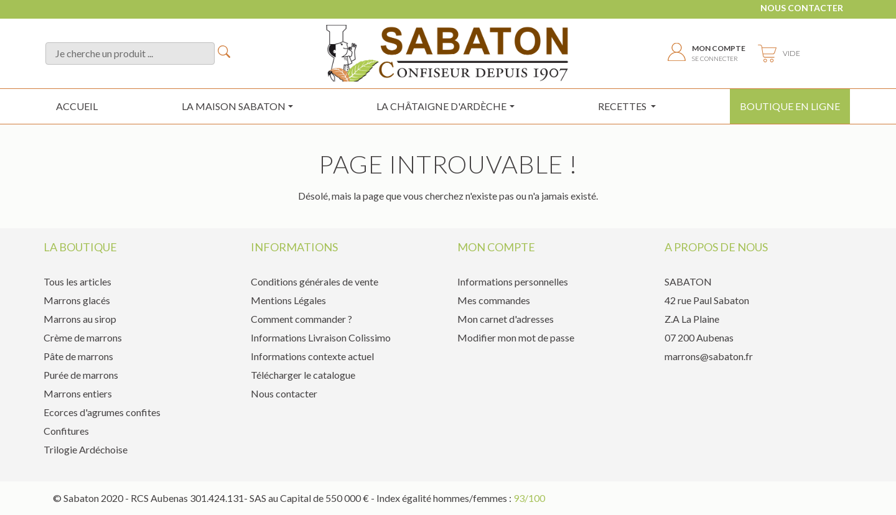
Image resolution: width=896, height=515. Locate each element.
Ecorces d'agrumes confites (102, 412)
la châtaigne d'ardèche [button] (441, 106)
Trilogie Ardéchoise (86, 449)
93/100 (529, 498)
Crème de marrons (83, 337)
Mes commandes (493, 300)
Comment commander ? (301, 319)
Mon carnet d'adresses (505, 319)
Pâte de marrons (78, 356)
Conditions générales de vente (314, 281)
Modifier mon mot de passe (515, 337)
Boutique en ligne (790, 106)
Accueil (77, 106)
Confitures (66, 431)
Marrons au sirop (80, 319)
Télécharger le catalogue (303, 375)
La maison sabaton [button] (234, 106)
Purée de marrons (81, 375)
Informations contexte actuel (312, 356)
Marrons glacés (77, 300)
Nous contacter (801, 7)
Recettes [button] (623, 106)
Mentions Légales (288, 300)
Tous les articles (77, 281)
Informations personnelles (512, 281)
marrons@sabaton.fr (709, 356)
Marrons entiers (78, 393)
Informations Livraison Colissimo (321, 337)
